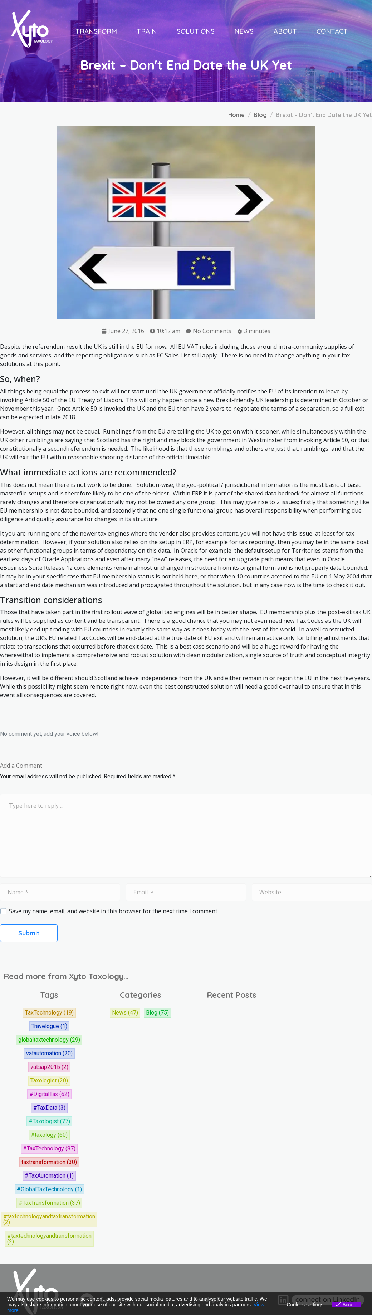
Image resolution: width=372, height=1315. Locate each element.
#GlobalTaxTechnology (49, 1189)
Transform (96, 31)
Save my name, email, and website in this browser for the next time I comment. (114, 911)
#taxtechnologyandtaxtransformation (49, 1219)
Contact (332, 31)
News (244, 31)
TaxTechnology (49, 1013)
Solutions (196, 31)
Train (147, 31)
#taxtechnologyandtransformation (49, 1239)
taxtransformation (49, 1162)
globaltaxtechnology (49, 1040)
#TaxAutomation (49, 1176)
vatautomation (49, 1053)
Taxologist (49, 1081)
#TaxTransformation (49, 1203)
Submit (28, 933)
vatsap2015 (49, 1067)
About (285, 31)
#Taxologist (49, 1121)
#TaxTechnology (49, 1149)
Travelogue (49, 1026)
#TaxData (49, 1108)
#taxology (49, 1135)
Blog (157, 1013)
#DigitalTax (49, 1094)
